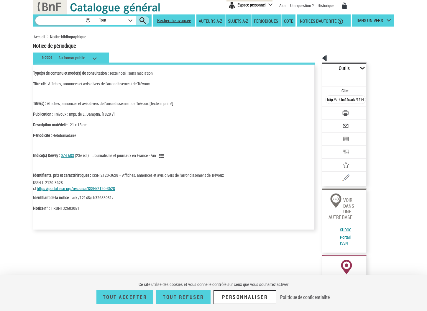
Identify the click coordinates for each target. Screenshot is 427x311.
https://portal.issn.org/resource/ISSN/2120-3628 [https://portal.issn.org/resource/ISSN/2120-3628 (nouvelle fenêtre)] (76, 188)
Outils (315, 68)
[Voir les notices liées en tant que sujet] (162, 155)
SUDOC (325, 195)
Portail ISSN (329, 202)
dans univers (370, 21)
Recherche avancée (174, 20)
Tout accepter (125, 297)
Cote (288, 21)
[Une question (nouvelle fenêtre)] (340, 157)
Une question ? (302, 5)
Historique (326, 5)
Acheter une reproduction (367, 268)
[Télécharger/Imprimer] (330, 100)
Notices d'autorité (317, 21)
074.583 (67, 155)
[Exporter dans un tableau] (333, 123)
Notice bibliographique (68, 37)
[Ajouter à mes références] (332, 146)
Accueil (39, 37)
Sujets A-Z (238, 21)
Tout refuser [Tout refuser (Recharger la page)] (183, 297)
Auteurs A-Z (210, 21)
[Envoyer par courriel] (329, 111)
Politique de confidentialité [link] (305, 297)
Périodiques (266, 21)
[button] (88, 20)
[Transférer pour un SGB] (331, 134)
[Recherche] (60, 20)
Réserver (326, 268)
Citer (319, 78)
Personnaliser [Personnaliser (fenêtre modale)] (245, 297)
